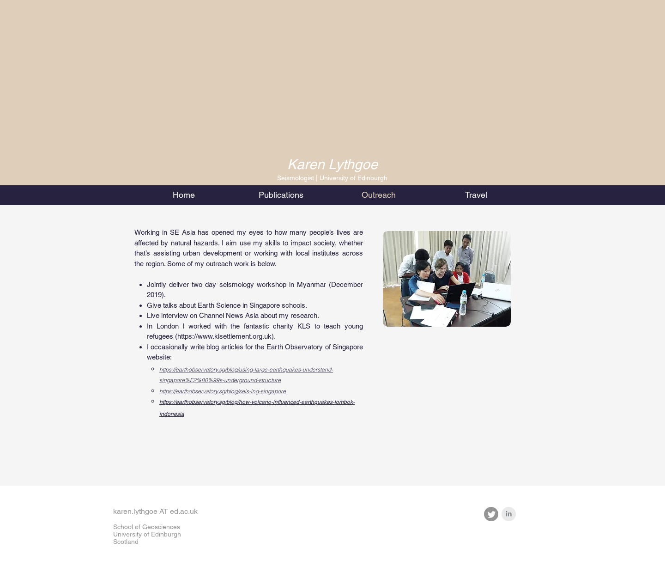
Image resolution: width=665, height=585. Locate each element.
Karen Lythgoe (332, 164)
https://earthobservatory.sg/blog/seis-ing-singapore (222, 391)
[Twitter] (491, 514)
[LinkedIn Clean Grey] (509, 514)
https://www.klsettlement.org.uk (224, 336)
